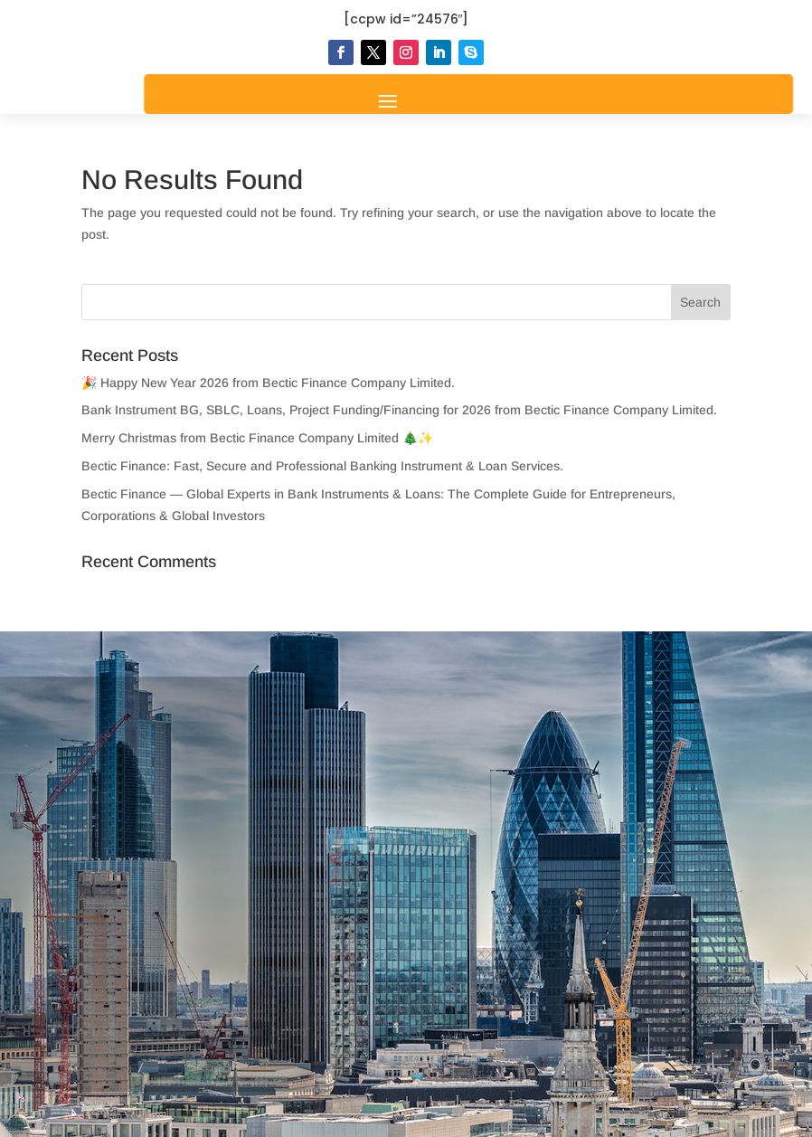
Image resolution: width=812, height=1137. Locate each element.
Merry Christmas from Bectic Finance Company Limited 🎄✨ (257, 438)
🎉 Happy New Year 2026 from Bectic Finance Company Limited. (268, 382)
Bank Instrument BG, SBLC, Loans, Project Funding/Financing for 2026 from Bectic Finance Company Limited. (399, 410)
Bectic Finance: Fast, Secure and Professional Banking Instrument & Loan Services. (322, 466)
